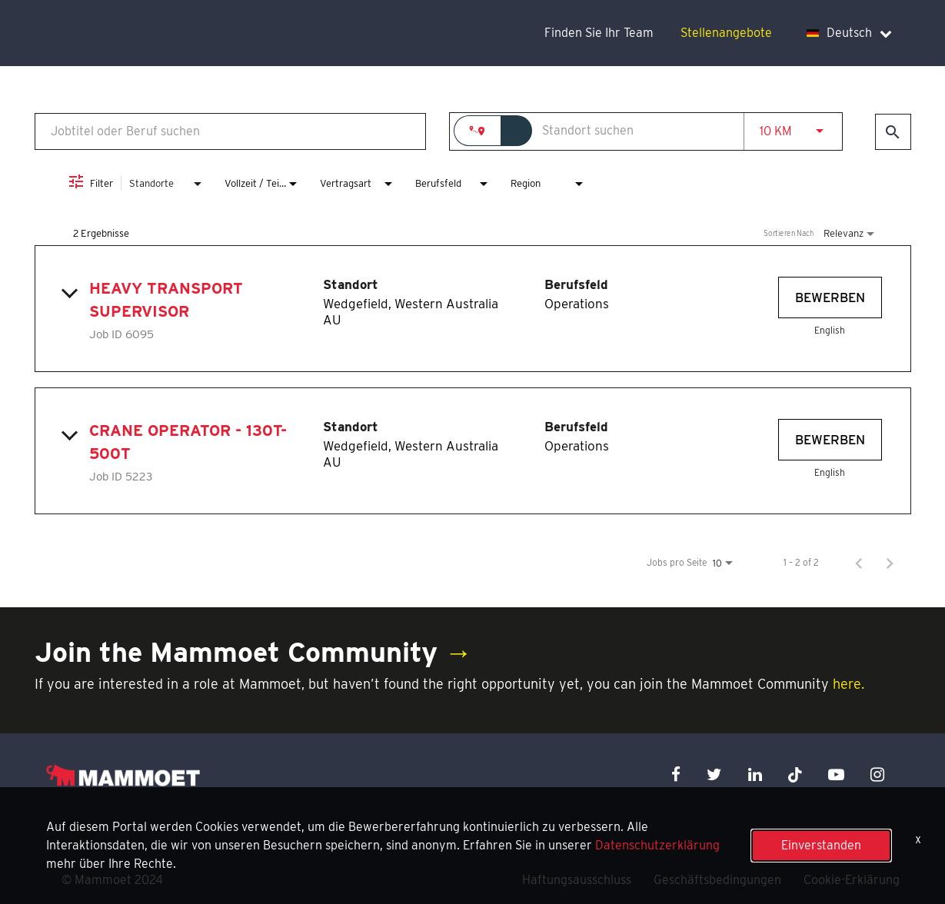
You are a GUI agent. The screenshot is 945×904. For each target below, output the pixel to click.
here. (848, 684)
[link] (472, 308)
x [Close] (918, 839)
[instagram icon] (877, 774)
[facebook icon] (676, 774)
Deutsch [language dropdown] (849, 32)
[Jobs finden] (893, 132)
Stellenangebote (726, 32)
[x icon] (795, 774)
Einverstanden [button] (821, 845)
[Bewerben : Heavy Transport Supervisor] (830, 297)
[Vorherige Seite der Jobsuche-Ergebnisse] (859, 562)
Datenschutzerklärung (657, 845)
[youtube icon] (836, 774)
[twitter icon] (714, 774)
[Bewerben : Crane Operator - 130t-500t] (830, 439)
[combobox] (231, 131)
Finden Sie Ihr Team (599, 32)
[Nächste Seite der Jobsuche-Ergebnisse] (889, 562)
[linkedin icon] (755, 774)
